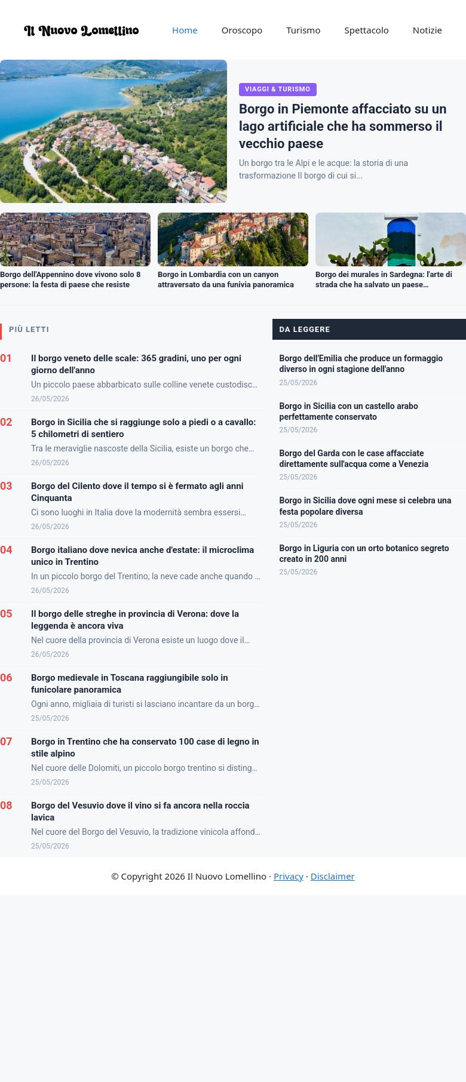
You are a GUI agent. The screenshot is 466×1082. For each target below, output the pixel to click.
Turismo (303, 30)
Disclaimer (333, 876)
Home (185, 30)
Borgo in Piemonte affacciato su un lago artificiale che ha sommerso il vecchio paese (342, 126)
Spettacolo (366, 30)
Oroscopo (242, 30)
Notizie (427, 30)
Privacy (288, 876)
